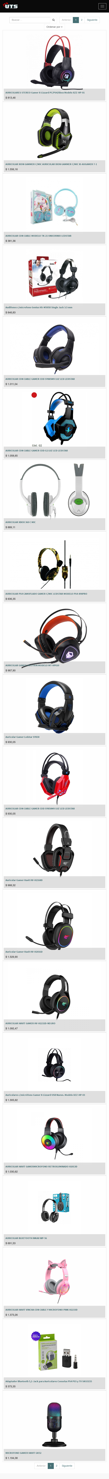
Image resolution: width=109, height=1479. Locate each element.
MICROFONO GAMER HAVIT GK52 (23, 1452)
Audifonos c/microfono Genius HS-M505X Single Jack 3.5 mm (39, 307)
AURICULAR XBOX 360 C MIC (21, 522)
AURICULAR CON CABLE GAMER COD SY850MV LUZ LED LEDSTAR (40, 808)
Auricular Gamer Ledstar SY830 (22, 737)
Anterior (66, 20)
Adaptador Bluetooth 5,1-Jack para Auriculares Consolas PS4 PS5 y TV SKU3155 (49, 1381)
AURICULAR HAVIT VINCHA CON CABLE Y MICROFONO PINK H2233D (41, 1309)
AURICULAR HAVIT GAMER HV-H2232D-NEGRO (30, 1023)
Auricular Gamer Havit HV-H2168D (24, 880)
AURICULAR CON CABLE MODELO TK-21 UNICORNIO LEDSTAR (38, 235)
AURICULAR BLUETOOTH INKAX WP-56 (26, 1238)
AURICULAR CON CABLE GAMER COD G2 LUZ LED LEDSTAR (37, 450)
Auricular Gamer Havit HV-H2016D (24, 951)
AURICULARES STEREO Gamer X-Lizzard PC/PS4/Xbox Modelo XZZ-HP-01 (45, 92)
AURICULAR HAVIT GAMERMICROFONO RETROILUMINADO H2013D (41, 1166)
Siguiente (92, 20)
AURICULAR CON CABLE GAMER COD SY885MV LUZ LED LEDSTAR (40, 379)
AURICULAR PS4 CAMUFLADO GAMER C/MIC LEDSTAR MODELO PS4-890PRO (46, 593)
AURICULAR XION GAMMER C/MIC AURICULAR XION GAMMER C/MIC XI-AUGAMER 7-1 (51, 164)
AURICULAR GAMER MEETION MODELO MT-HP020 (32, 665)
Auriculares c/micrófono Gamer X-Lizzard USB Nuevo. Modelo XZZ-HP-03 (45, 1094)
